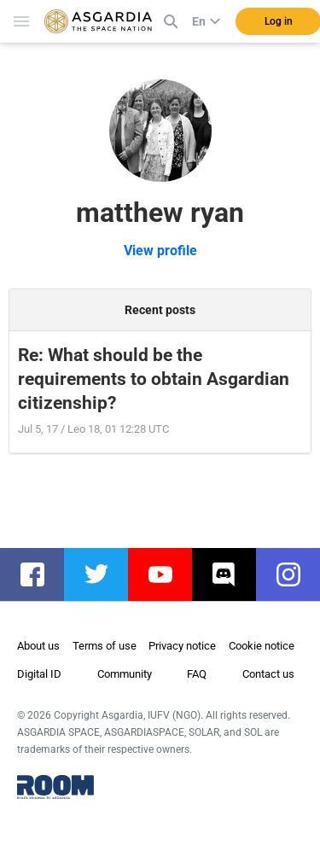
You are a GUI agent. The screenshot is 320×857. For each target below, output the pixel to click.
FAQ (197, 674)
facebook (40, 574)
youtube (168, 574)
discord (232, 574)
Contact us (268, 674)
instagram (296, 574)
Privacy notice (182, 645)
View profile (160, 250)
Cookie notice (261, 645)
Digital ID (39, 674)
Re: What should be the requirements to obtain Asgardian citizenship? (153, 379)
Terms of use (105, 645)
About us (38, 645)
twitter (104, 574)
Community (124, 674)
